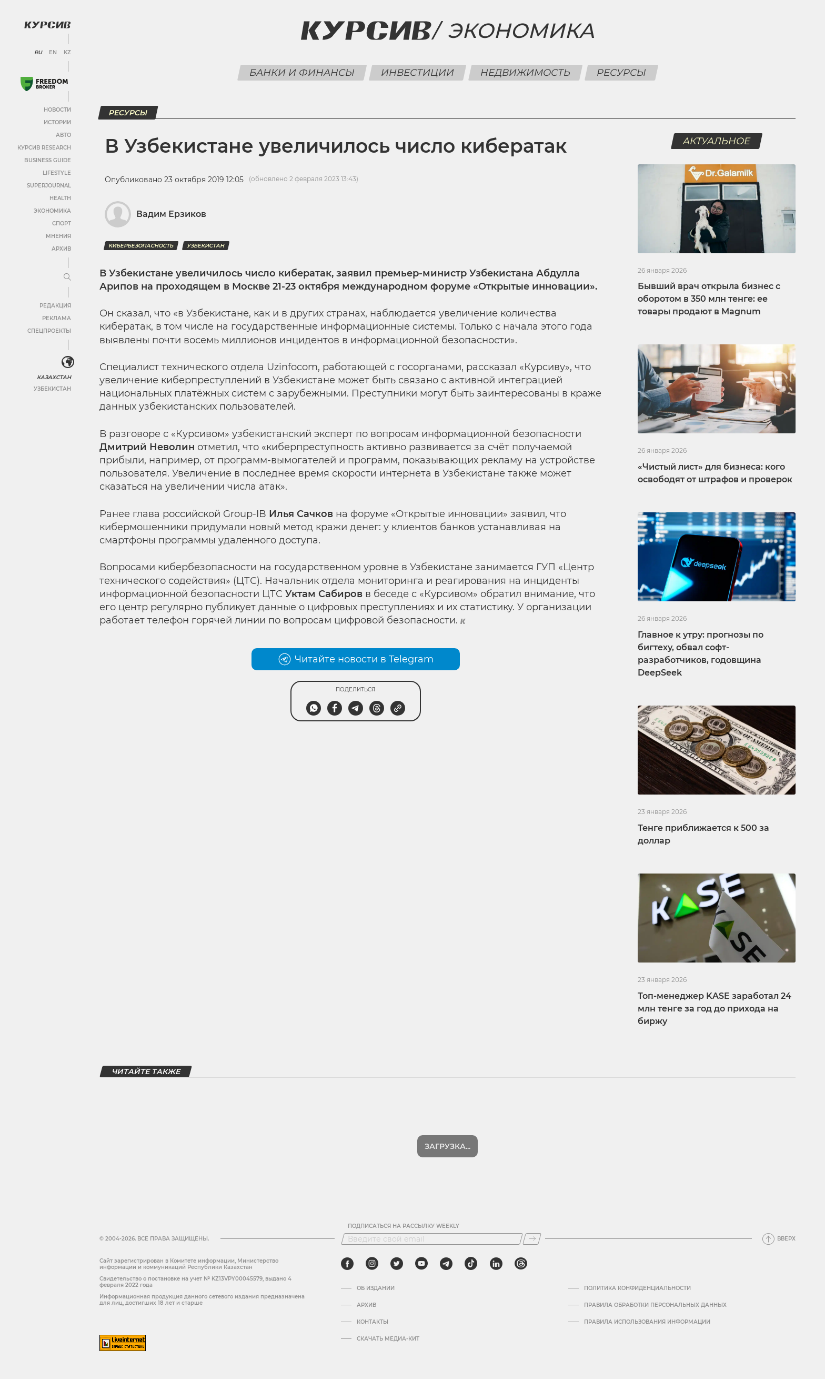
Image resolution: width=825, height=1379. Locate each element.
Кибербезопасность (141, 245)
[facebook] (347, 1263)
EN (53, 52)
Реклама (56, 318)
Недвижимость (525, 72)
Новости (57, 109)
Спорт (61, 223)
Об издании (376, 1288)
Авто (63, 135)
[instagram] (372, 1263)
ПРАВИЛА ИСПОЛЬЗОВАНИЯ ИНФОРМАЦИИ (647, 1322)
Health (60, 198)
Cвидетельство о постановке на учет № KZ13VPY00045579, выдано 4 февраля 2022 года (195, 1281)
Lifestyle (57, 173)
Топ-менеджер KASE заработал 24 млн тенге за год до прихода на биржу (714, 1008)
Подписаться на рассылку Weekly (403, 1226)
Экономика (52, 210)
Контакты (372, 1322)
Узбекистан (52, 388)
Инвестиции (417, 72)
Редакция (55, 305)
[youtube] (421, 1263)
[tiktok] (471, 1263)
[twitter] (396, 1263)
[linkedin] (495, 1263)
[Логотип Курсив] (47, 24)
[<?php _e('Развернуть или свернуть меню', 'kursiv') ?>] (68, 362)
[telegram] (446, 1263)
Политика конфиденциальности (637, 1288)
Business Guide (47, 160)
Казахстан (54, 377)
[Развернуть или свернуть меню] (67, 277)
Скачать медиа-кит (388, 1339)
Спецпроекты (49, 331)
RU (38, 52)
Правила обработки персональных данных (655, 1305)
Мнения (58, 236)
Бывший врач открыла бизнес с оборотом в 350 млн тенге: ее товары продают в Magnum (709, 298)
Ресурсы (621, 72)
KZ (67, 52)
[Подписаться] (532, 1239)
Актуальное (717, 141)
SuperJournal (49, 185)
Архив (61, 248)
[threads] (521, 1263)
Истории (57, 122)
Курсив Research (44, 147)
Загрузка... (447, 1146)
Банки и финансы (302, 72)
